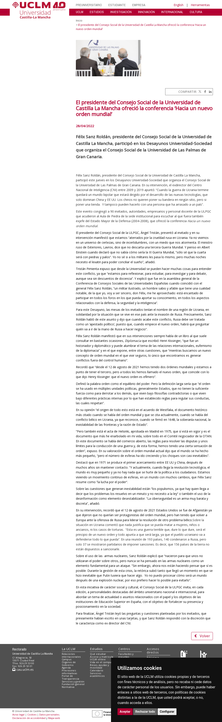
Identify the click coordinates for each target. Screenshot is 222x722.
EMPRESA (138, 5)
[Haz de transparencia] (185, 655)
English (178, 5)
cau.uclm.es (23, 669)
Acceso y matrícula (101, 656)
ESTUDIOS (97, 12)
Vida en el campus (101, 662)
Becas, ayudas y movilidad (99, 666)
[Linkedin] (209, 92)
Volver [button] (202, 636)
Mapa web (54, 718)
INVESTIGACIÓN (121, 12)
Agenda (66, 667)
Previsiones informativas (69, 672)
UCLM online (98, 659)
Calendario (96, 670)
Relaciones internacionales (71, 655)
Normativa (68, 687)
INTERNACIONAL (172, 12)
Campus (67, 659)
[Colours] (203, 655)
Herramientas (200, 5)
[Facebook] (204, 92)
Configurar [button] (167, 711)
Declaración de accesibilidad (29, 718)
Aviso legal (18, 714)
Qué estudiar (98, 653)
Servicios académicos (97, 675)
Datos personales (49, 714)
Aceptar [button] (125, 711)
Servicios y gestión (73, 681)
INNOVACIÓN (146, 12)
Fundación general (73, 684)
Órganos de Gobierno (69, 663)
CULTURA (196, 12)
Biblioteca (153, 657)
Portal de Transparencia (70, 677)
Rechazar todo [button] (145, 711)
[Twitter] (199, 92)
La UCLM (68, 649)
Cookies (31, 714)
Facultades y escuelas (126, 655)
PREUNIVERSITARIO (89, 5)
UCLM (79, 12)
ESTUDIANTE (117, 5)
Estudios (96, 649)
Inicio (79, 20)
